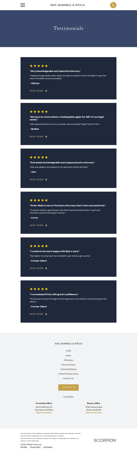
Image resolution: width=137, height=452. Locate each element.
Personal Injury (68, 364)
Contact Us (68, 378)
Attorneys (68, 360)
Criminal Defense (68, 369)
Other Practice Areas (68, 374)
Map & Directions (44, 412)
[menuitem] (24, 447)
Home (68, 355)
